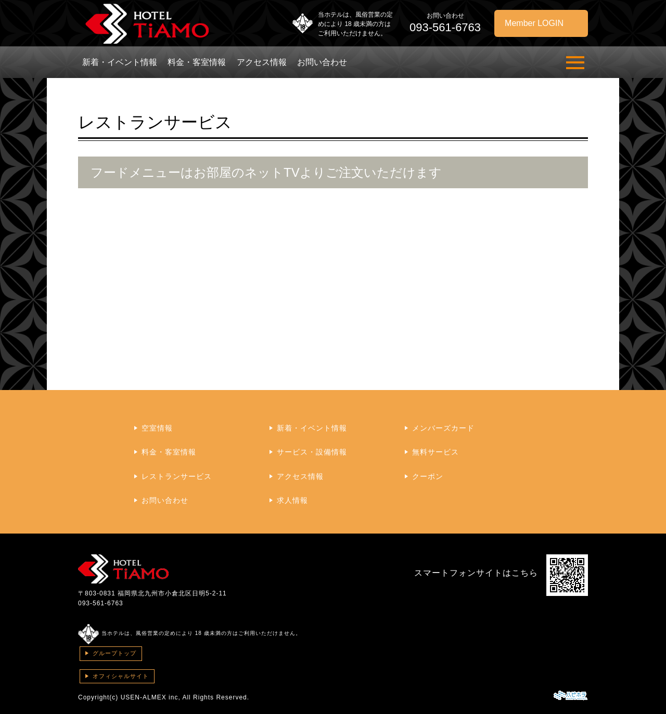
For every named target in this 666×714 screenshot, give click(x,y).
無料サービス (435, 452)
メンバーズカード (443, 428)
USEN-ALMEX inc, (151, 697)
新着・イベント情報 (119, 62)
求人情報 (292, 500)
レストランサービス (177, 476)
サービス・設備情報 (312, 452)
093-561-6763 (100, 603)
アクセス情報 (262, 62)
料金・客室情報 (197, 62)
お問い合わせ (322, 62)
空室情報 (157, 428)
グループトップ (114, 653)
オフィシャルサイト (121, 676)
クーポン (427, 476)
